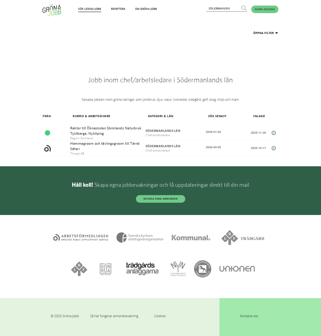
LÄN (170, 116)
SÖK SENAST (217, 116)
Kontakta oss (249, 316)
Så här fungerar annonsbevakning (114, 316)
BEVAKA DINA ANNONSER (161, 198)
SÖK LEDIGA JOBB (89, 8)
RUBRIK (78, 116)
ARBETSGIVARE (99, 116)
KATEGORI (155, 116)
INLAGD (259, 116)
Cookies (160, 316)
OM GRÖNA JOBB (146, 8)
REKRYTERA (118, 8)
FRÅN (47, 116)
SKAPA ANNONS (265, 9)
